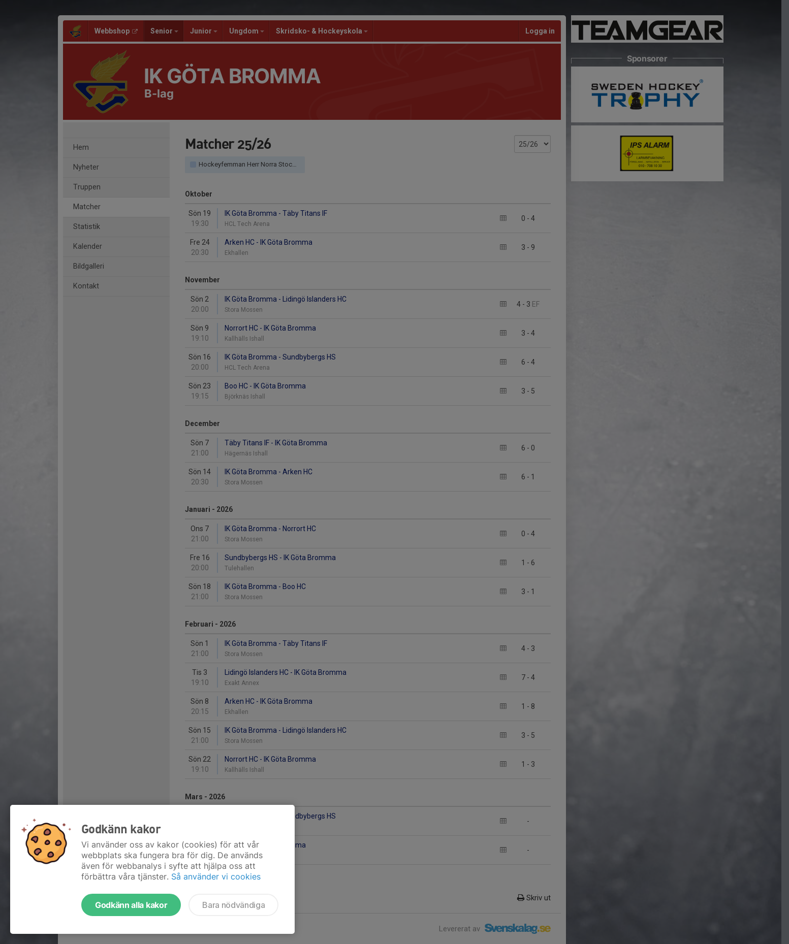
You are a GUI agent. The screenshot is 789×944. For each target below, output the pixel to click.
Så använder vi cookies (216, 876)
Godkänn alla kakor (131, 905)
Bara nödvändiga (233, 905)
